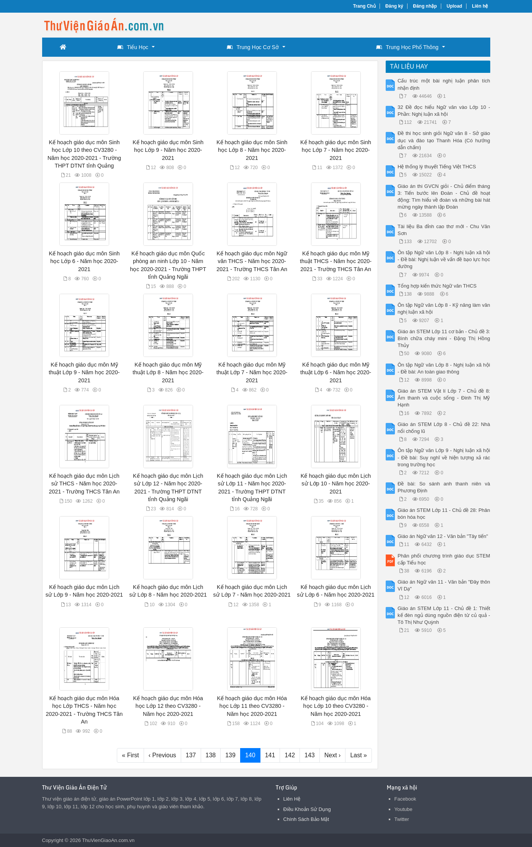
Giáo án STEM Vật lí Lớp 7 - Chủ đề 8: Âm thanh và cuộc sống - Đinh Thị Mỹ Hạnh (444, 398)
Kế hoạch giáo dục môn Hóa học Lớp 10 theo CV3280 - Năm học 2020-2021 (336, 706)
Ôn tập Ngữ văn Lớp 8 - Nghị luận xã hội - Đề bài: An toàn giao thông (444, 368)
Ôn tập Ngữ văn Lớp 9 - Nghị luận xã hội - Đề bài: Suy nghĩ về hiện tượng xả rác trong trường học (444, 457)
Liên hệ (480, 6)
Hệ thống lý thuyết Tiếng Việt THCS (437, 166)
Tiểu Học (132, 47)
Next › (332, 755)
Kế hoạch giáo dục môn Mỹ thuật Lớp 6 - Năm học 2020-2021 (335, 372)
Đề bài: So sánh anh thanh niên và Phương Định (444, 487)
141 (270, 755)
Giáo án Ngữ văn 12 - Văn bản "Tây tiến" (443, 536)
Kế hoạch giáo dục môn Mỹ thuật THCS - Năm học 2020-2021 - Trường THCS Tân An (336, 261)
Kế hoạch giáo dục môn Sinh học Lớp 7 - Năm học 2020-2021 (335, 150)
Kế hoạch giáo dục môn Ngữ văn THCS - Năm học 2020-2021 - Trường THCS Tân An (251, 261)
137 (191, 755)
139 (230, 755)
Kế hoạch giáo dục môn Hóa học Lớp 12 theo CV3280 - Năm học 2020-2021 (168, 706)
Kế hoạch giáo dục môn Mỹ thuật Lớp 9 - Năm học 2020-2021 (84, 372)
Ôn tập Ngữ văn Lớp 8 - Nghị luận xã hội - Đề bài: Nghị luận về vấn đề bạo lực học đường (444, 259)
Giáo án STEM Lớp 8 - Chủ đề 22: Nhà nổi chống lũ (444, 427)
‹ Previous (162, 755)
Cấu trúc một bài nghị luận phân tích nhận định (444, 84)
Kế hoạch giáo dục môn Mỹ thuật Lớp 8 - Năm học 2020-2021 (168, 372)
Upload (454, 6)
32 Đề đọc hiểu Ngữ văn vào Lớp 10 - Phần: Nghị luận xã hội (444, 110)
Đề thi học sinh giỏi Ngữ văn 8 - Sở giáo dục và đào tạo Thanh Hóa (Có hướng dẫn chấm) (444, 140)
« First (130, 755)
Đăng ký (394, 6)
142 (290, 755)
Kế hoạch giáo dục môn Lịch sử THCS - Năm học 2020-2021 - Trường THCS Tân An (84, 483)
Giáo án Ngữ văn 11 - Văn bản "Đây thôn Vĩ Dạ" (444, 585)
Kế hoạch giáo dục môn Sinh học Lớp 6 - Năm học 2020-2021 (84, 261)
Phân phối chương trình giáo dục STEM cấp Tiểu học (444, 559)
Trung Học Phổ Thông (407, 47)
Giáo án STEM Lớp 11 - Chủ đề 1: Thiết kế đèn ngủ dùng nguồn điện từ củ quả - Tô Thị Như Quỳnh (444, 615)
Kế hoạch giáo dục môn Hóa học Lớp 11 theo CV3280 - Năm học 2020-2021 (252, 706)
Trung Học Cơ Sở (252, 47)
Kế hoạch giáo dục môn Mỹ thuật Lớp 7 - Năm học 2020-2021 (251, 372)
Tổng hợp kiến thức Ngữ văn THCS (437, 286)
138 (211, 755)
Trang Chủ (364, 6)
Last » (358, 755)
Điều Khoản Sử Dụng (307, 809)
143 (309, 755)
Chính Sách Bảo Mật (306, 819)
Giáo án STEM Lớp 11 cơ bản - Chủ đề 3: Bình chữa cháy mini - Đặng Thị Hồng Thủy (444, 338)
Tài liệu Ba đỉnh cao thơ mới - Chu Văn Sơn (444, 230)
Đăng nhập (425, 6)
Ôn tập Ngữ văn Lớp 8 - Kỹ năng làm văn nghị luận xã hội (444, 308)
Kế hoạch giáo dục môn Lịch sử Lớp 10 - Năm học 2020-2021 (336, 483)
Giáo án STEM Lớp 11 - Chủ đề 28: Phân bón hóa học (444, 513)
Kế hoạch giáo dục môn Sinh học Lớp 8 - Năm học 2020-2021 (251, 150)
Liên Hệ (292, 799)
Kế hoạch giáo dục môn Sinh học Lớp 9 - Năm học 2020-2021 (168, 150)
